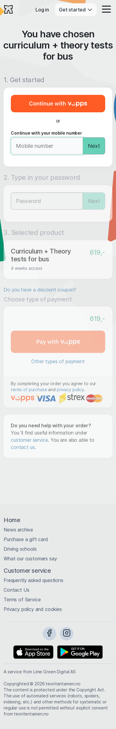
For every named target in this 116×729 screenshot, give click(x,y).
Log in (42, 10)
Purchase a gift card (26, 539)
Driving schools (20, 549)
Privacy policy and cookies (33, 609)
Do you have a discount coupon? (40, 290)
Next (94, 146)
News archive (18, 530)
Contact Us (16, 590)
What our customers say (30, 559)
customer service (29, 440)
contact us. (23, 447)
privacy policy (70, 389)
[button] (104, 10)
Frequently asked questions (33, 580)
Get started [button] (76, 10)
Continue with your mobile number (46, 133)
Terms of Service (22, 600)
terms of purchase (29, 389)
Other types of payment (57, 361)
